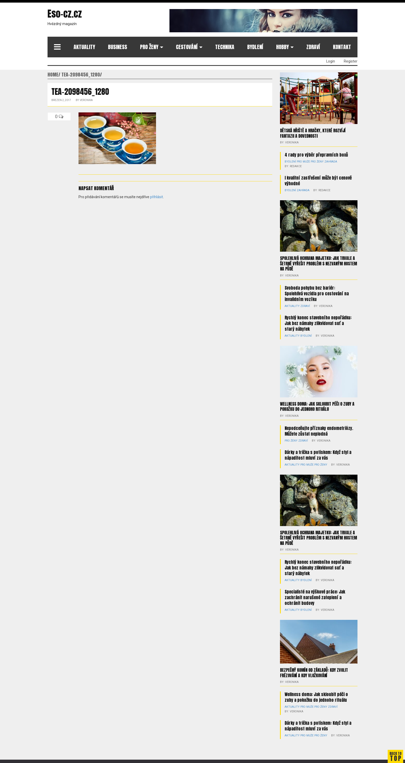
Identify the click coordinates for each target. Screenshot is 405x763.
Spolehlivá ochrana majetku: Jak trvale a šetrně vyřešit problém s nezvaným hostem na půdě (318, 263)
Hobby (282, 47)
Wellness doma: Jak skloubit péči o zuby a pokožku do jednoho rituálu (317, 405)
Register (350, 61)
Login (330, 61)
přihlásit (156, 197)
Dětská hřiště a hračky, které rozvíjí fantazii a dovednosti (313, 133)
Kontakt (342, 47)
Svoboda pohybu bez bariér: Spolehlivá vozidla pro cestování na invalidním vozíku (317, 293)
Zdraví (313, 47)
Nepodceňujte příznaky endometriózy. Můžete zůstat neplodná (319, 430)
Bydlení (255, 47)
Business (117, 47)
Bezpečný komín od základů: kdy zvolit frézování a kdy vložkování (314, 671)
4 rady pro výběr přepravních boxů (316, 154)
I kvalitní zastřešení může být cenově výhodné (318, 180)
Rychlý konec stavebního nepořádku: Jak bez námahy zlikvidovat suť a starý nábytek (318, 322)
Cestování (187, 47)
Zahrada (328, 161)
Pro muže (302, 161)
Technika (224, 47)
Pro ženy (149, 47)
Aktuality (84, 47)
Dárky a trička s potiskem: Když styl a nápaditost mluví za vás (318, 454)
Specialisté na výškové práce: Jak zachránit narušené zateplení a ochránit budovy (315, 596)
